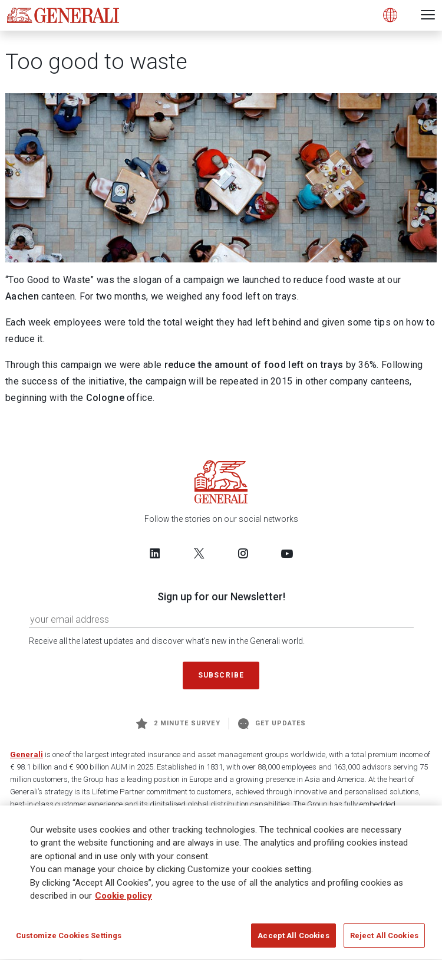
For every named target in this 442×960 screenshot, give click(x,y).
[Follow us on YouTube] (287, 553)
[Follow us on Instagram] (243, 553)
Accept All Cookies (293, 939)
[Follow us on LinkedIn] (155, 553)
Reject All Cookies (384, 939)
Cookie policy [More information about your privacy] (123, 900)
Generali (26, 754)
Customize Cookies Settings (68, 939)
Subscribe (221, 675)
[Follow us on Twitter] (199, 553)
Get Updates (272, 723)
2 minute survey (178, 723)
